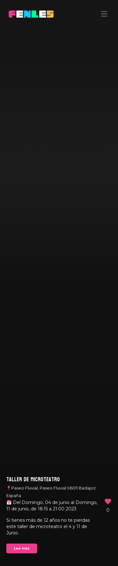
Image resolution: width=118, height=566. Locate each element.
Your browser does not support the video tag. (59, 283)
